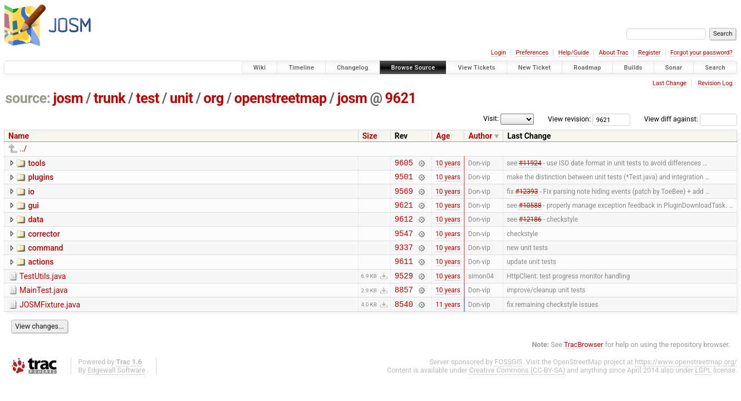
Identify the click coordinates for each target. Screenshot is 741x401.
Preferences (532, 52)
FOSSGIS (508, 380)
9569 (404, 195)
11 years (447, 322)
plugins (40, 178)
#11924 (530, 164)
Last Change (669, 83)
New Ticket (534, 67)
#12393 (527, 195)
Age (443, 135)
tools (36, 163)
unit (181, 98)
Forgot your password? (701, 52)
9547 (404, 243)
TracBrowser (583, 363)
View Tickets (476, 67)
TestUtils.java (42, 289)
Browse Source (413, 67)
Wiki (259, 67)
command (45, 257)
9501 (404, 179)
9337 (404, 258)
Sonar (674, 67)
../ (23, 148)
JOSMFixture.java (49, 321)
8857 (404, 306)
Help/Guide (573, 52)
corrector (44, 242)
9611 (404, 274)
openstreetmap (280, 98)
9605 (404, 164)
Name (18, 135)
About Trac (614, 52)
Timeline (301, 67)
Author (480, 135)
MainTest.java (43, 305)
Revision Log (715, 83)
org (214, 98)
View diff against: (690, 119)
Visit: (491, 118)
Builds (633, 67)
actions (40, 273)
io (31, 194)
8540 (404, 322)
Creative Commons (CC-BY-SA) (517, 388)
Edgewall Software (116, 388)
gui (33, 210)
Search (715, 67)
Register (649, 52)
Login (498, 52)
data (35, 226)
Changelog (352, 67)
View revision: (569, 119)
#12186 (530, 227)
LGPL (703, 388)
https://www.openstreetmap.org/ (686, 380)
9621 (400, 98)
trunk (109, 98)
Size (369, 135)
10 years (447, 164)
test (147, 98)
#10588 (530, 211)
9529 (404, 290)
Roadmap (587, 67)
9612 (404, 227)
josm (68, 98)
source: (28, 98)
